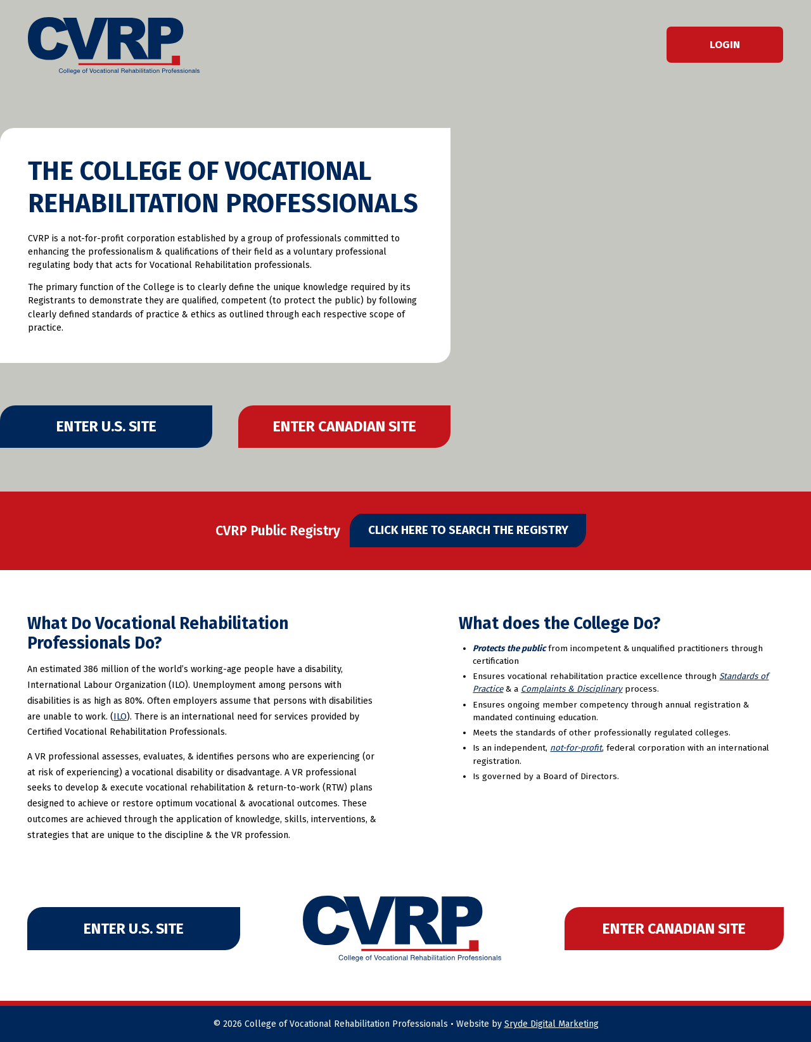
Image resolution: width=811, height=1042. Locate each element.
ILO (120, 716)
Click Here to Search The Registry (468, 530)
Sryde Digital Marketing (551, 1024)
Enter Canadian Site (344, 426)
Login (725, 44)
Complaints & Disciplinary (571, 688)
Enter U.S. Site (106, 426)
